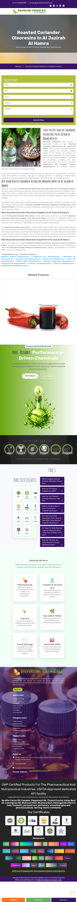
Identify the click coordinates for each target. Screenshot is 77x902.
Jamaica (49, 851)
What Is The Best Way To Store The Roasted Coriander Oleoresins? (51, 508)
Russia (33, 851)
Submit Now (38, 120)
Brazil (18, 858)
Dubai (6, 844)
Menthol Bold (17, 746)
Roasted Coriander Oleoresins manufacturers (28, 247)
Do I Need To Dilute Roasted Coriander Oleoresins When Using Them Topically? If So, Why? (52, 531)
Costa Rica (70, 851)
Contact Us (17, 708)
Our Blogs (16, 710)
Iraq (45, 844)
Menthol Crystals (18, 742)
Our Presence (17, 705)
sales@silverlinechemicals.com (41, 3)
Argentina (26, 858)
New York (14, 844)
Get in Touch (47, 376)
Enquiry (63, 900)
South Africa (51, 865)
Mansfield (24, 851)
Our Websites (17, 712)
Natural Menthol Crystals (21, 744)
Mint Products (17, 721)
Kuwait (71, 844)
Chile (41, 858)
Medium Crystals (18, 748)
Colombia (10, 858)
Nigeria (34, 865)
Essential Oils (17, 723)
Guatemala (59, 851)
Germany (49, 858)
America (38, 844)
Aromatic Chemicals (19, 726)
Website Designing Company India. (50, 880)
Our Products (30, 376)
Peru (35, 858)
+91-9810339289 (19, 3)
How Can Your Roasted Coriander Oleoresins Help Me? (51, 498)
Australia (59, 858)
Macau (63, 844)
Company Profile (18, 699)
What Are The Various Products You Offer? (49, 490)
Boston (15, 851)
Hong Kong (16, 865)
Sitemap (16, 703)
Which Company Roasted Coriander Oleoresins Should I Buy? (52, 481)
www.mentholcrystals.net (39, 771)
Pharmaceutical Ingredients (22, 730)
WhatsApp (38, 900)
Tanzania (62, 865)
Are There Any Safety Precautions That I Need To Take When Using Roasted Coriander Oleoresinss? (51, 519)
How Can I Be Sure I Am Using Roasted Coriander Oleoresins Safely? (51, 542)
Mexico (40, 851)
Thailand (68, 858)
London (6, 851)
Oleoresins (16, 728)
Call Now (13, 900)
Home (18, 66)
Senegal (26, 865)
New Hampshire (26, 844)
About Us (17, 689)
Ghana (42, 865)
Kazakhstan (54, 844)
